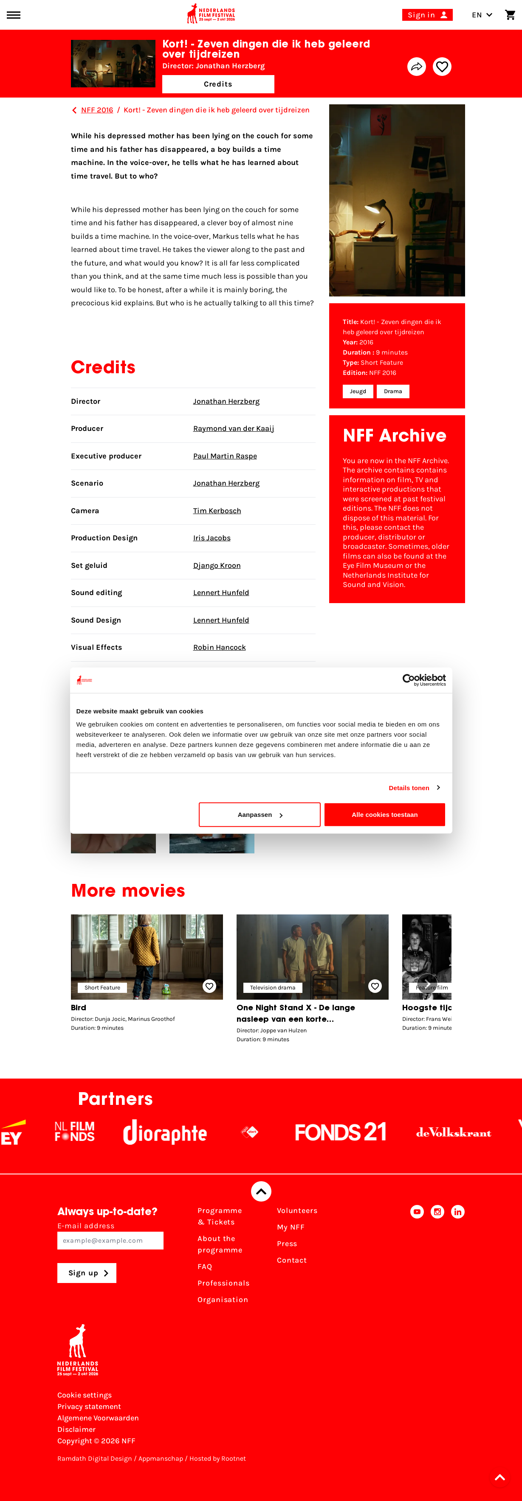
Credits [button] (218, 84)
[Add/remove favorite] (442, 66)
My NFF (291, 1227)
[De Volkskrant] (462, 1132)
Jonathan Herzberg (226, 401)
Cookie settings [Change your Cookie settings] (84, 1395)
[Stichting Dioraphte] (173, 1132)
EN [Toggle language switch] (482, 15)
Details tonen (409, 787)
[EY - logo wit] (22, 1132)
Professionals (224, 1283)
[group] (147, 975)
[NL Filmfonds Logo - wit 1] (83, 1132)
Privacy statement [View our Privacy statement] (89, 1406)
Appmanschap (160, 1458)
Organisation (223, 1299)
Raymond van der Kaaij (233, 428)
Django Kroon (217, 565)
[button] (427, 984)
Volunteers (297, 1210)
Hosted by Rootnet (217, 1458)
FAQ (205, 1266)
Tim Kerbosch (217, 510)
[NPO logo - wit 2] (258, 1132)
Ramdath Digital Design (94, 1458)
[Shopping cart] (510, 15)
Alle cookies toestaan (385, 814)
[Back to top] (261, 1191)
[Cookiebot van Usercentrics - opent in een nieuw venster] (409, 680)
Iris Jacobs (212, 537)
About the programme (220, 1244)
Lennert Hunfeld (221, 592)
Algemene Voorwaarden (98, 1418)
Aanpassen (260, 814)
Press (287, 1243)
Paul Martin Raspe (225, 456)
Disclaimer (76, 1429)
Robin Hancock (219, 647)
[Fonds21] (349, 1132)
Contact (292, 1260)
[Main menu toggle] (13, 15)
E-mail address (110, 1235)
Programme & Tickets (220, 1216)
